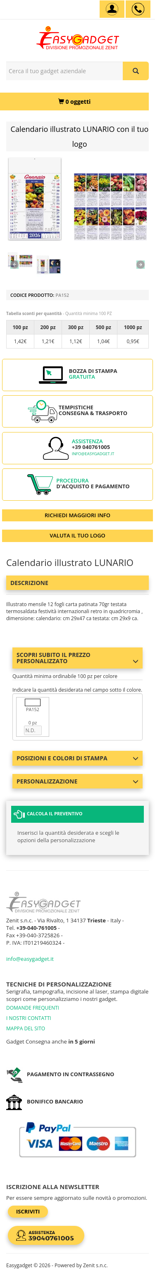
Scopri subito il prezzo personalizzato (77, 658)
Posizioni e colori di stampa (77, 758)
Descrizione (29, 583)
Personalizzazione (77, 781)
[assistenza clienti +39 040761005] (138, 9)
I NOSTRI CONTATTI (28, 1018)
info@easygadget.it (93, 453)
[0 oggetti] (74, 101)
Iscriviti (28, 1211)
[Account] (112, 9)
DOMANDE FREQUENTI (32, 1007)
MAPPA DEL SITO (25, 1028)
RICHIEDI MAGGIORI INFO (77, 515)
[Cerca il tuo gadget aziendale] (136, 71)
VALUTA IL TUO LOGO (77, 535)
